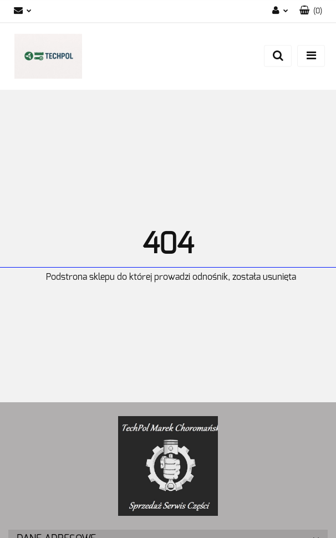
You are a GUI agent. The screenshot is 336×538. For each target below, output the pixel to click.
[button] (311, 11)
